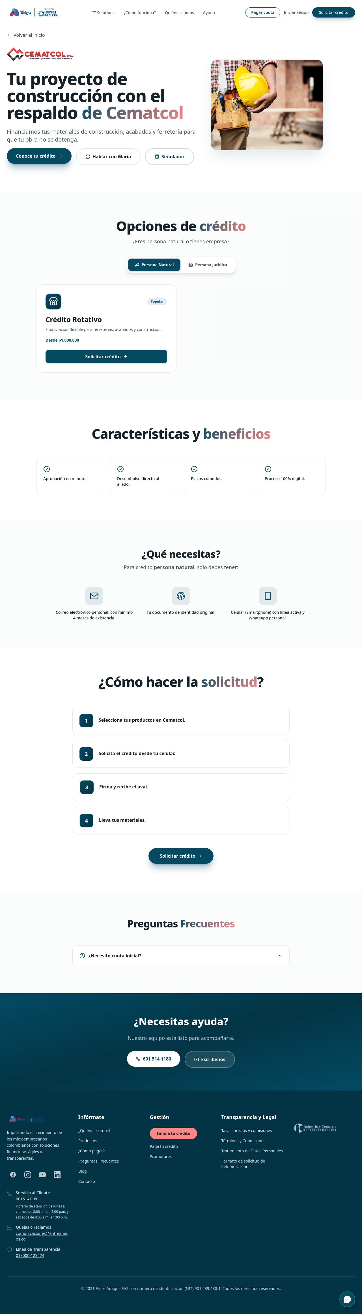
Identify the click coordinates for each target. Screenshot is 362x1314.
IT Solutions (103, 12)
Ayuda (209, 12)
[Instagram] (27, 1174)
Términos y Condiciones (243, 1140)
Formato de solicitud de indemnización (243, 1163)
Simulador (169, 156)
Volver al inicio (26, 35)
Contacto (86, 1181)
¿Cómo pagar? (91, 1150)
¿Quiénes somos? (94, 1130)
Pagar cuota (262, 12)
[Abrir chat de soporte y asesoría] (347, 1299)
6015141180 (27, 1199)
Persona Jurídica (207, 264)
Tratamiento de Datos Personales (252, 1150)
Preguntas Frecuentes (98, 1161)
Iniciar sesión (296, 12)
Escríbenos (209, 1058)
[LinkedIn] (57, 1174)
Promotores (161, 1156)
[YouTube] (42, 1174)
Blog (82, 1171)
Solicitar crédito (333, 12)
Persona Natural (154, 264)
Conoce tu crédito (39, 156)
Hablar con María (108, 156)
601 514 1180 (153, 1058)
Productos (87, 1140)
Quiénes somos (179, 12)
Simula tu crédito (173, 1133)
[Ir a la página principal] (34, 12)
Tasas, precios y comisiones (246, 1130)
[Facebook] (13, 1174)
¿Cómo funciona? (140, 12)
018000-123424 (30, 1255)
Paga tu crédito (164, 1146)
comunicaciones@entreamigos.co (42, 1236)
